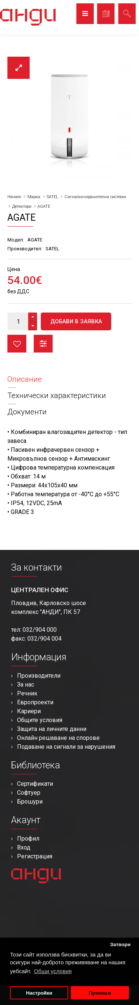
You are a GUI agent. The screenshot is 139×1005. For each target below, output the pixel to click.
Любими (16, 344)
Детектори (22, 206)
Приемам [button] (100, 993)
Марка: (34, 196)
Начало (14, 196)
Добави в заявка (76, 321)
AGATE (43, 206)
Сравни (43, 344)
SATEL (52, 196)
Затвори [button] (120, 944)
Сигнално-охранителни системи (95, 196)
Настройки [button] (39, 993)
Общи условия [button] (53, 971)
